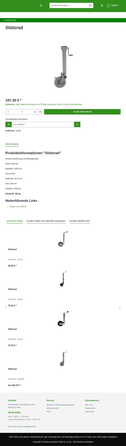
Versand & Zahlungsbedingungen (60, 405)
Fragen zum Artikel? (18, 206)
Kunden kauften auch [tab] (80, 221)
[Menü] (41, 5)
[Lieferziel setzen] (77, 124)
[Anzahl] (22, 112)
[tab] (12, 144)
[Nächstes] (120, 307)
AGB (48, 411)
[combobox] (68, 5)
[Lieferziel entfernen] (8, 124)
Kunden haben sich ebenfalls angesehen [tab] (46, 221)
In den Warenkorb (82, 112)
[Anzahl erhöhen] (35, 112)
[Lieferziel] (43, 124)
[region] (63, 67)
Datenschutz (90, 408)
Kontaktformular (29, 426)
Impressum (89, 411)
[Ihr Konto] (102, 5)
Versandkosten (54, 437)
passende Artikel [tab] (14, 221)
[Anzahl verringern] (8, 112)
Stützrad (12, 249)
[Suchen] (90, 5)
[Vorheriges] (6, 307)
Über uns (89, 405)
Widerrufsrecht (52, 408)
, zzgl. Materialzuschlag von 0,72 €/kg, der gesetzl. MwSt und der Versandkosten (43, 104)
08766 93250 (14, 412)
